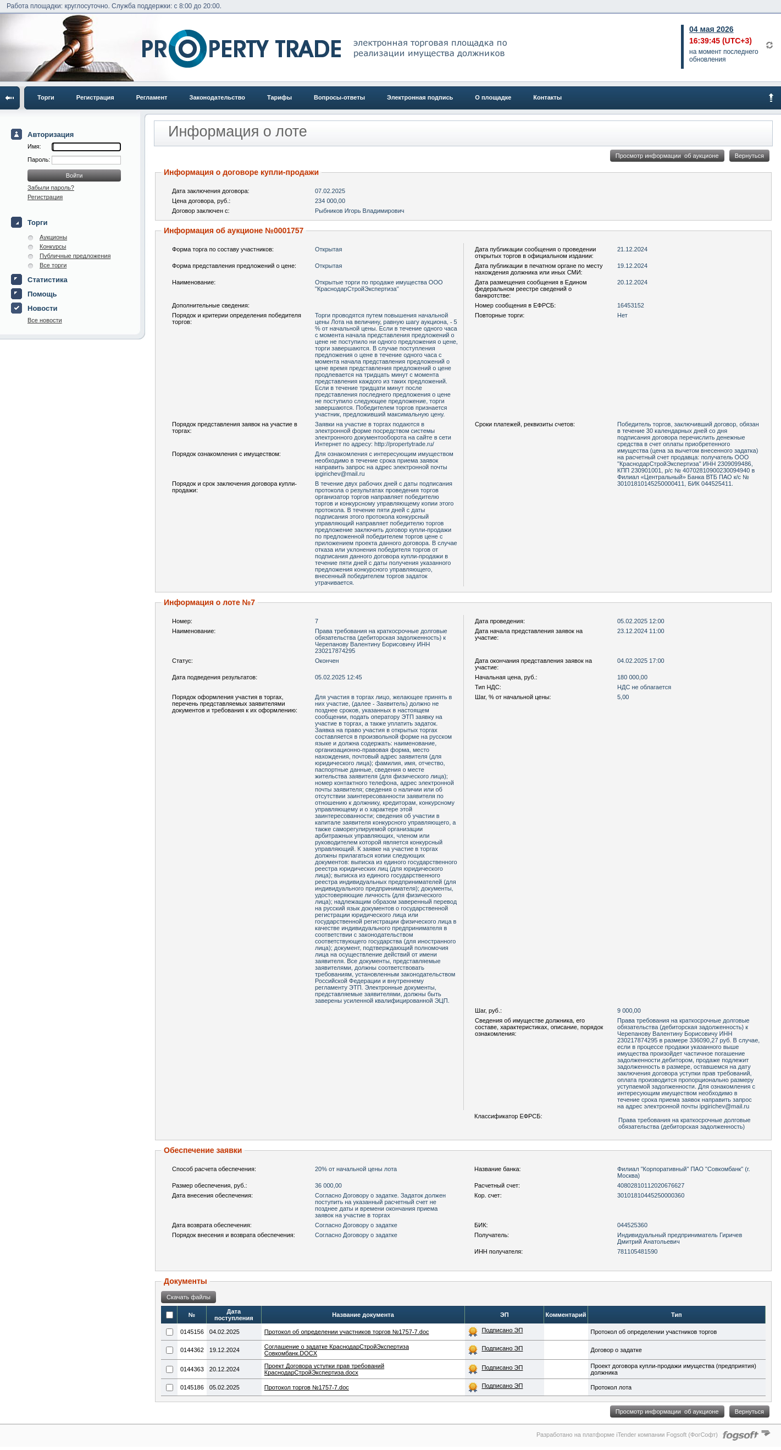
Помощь (42, 294)
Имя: (34, 146)
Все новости (44, 320)
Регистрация (95, 97)
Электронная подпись (420, 97)
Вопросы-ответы (339, 97)
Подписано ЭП (502, 1330)
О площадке (493, 97)
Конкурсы (53, 246)
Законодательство (218, 97)
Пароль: (39, 159)
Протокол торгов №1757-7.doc (306, 1387)
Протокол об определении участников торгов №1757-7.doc (346, 1331)
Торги (45, 97)
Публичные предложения (75, 255)
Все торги (53, 265)
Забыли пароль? (50, 187)
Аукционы (53, 237)
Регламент (152, 97)
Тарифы (279, 97)
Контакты (547, 97)
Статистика (47, 280)
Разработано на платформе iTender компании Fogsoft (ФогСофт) (627, 1434)
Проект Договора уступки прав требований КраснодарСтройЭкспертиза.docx (324, 1369)
